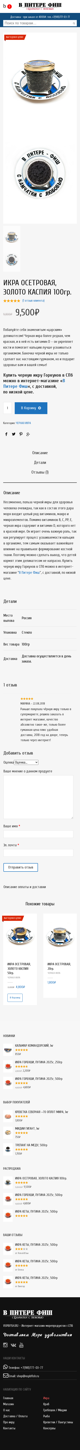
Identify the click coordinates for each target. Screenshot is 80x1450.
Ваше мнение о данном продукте (27, 771)
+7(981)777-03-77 (61, 17)
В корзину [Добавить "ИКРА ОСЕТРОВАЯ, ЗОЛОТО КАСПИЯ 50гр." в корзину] (15, 997)
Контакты (9, 1428)
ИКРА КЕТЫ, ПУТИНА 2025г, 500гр (30, 1245)
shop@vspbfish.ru (28, 1376)
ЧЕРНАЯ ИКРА (23, 423)
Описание (40, 452)
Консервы (49, 1428)
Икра (46, 1398)
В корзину (28, 408)
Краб (46, 1404)
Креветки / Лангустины (58, 1422)
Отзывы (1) (40, 472)
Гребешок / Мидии (55, 1410)
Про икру (9, 1422)
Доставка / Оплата (15, 1416)
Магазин (8, 1404)
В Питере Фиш (29, 573)
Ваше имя (10, 826)
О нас (6, 1410)
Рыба (46, 1416)
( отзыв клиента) (33, 300)
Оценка (8, 762)
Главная (8, 1398)
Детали (40, 462)
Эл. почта (10, 845)
